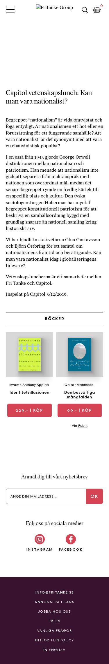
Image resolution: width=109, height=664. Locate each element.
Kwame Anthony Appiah (29, 384)
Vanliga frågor (54, 630)
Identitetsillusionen (29, 392)
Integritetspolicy (54, 640)
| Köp (29, 410)
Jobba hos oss (54, 611)
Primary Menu (10, 9)
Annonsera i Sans (54, 602)
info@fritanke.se (54, 592)
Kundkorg (97, 10)
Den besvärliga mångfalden (79, 395)
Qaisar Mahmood (79, 384)
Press (55, 621)
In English (54, 649)
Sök (85, 10)
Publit (82, 425)
